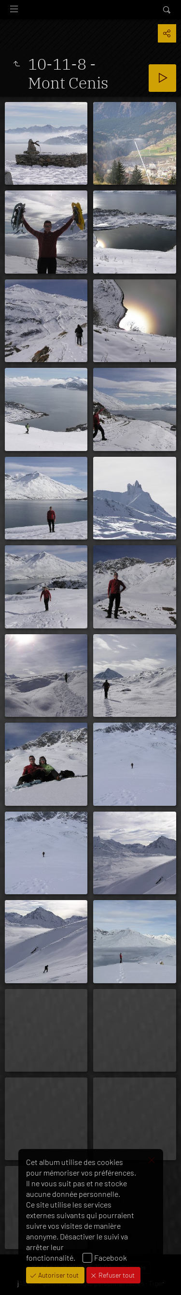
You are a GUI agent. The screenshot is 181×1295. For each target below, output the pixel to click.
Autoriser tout (58, 1275)
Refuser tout (116, 1275)
